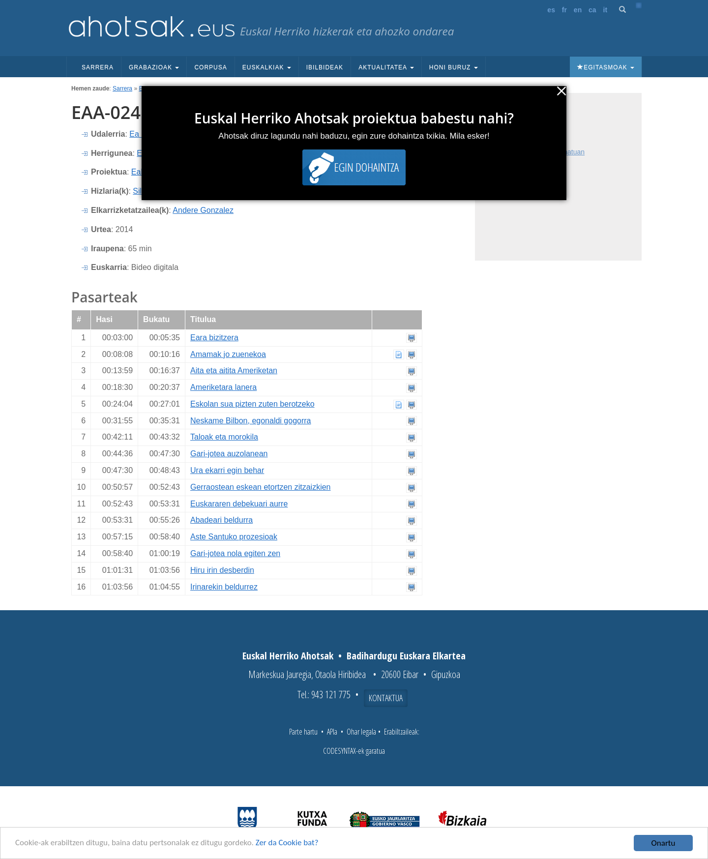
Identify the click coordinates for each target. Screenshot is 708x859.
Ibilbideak (324, 67)
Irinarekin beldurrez (224, 587)
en (578, 10)
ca (592, 10)
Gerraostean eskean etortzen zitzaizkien (260, 487)
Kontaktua (386, 698)
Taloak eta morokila (224, 437)
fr (564, 10)
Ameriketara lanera (223, 387)
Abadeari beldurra (221, 520)
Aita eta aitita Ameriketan (233, 370)
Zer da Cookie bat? (288, 844)
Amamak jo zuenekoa (228, 354)
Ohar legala (361, 731)
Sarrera (98, 67)
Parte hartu (303, 731)
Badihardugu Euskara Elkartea (406, 655)
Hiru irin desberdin (222, 570)
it (605, 10)
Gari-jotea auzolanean (228, 453)
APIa (332, 731)
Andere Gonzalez (203, 210)
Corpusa (210, 67)
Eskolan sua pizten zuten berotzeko (252, 404)
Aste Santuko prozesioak (233, 537)
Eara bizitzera (214, 337)
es (551, 10)
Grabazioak (154, 67)
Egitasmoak (605, 67)
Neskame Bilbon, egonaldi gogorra (250, 420)
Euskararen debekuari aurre (239, 504)
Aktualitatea (386, 67)
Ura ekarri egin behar (227, 470)
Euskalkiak (266, 67)
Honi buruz (453, 67)
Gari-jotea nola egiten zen (235, 553)
